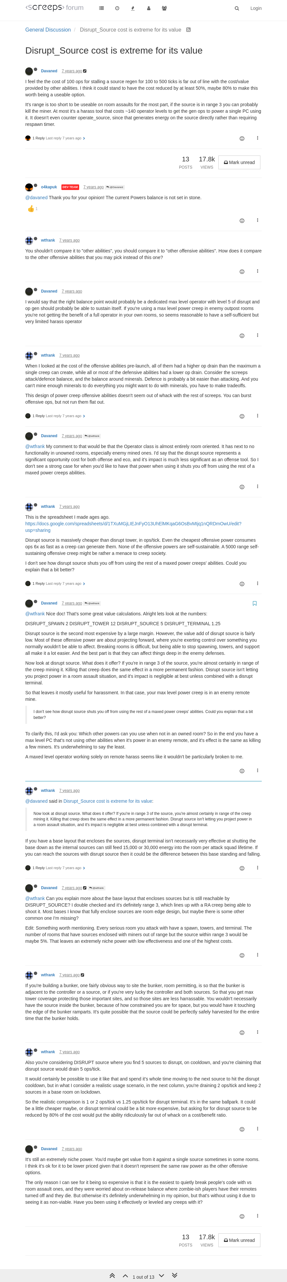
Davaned (49, 71)
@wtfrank (92, 436)
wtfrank (48, 240)
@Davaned (114, 187)
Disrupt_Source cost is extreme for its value (107, 801)
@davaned (36, 197)
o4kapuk (49, 187)
